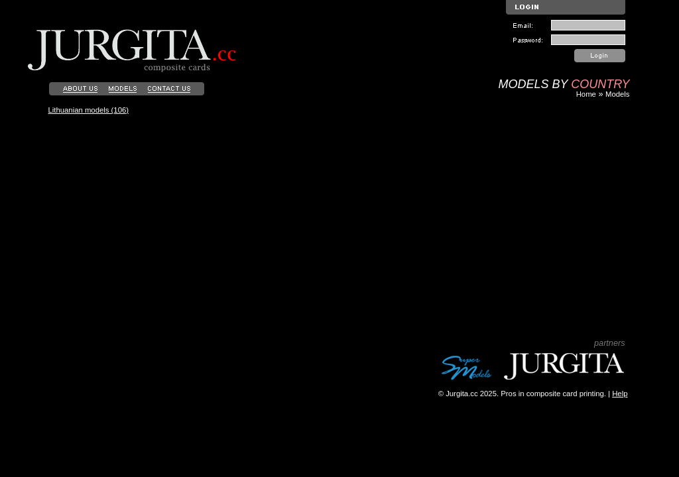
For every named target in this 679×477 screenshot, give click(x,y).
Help (619, 394)
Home (586, 94)
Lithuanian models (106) (88, 110)
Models (617, 94)
